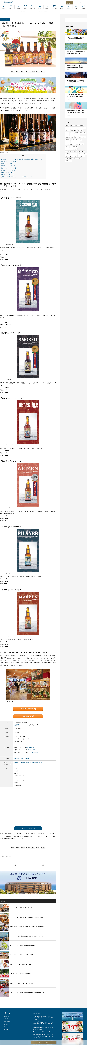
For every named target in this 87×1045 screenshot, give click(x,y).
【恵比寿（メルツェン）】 (7, 174)
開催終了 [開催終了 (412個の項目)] (82, 125)
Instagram (68, 8)
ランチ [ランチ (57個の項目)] (67, 132)
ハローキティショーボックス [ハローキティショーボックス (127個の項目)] (71, 151)
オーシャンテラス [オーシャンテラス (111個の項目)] (80, 144)
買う (7, 857)
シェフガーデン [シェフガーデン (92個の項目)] (82, 156)
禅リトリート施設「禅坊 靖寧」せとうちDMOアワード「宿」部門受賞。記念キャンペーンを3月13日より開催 (43, 1037)
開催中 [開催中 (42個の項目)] (77, 132)
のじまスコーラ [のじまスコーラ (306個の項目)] (74, 153)
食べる (4, 857)
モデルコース (32, 8)
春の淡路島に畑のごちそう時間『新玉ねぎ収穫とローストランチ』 (43, 1029)
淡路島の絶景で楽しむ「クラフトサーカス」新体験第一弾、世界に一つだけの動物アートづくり (43, 1024)
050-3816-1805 (31, 750)
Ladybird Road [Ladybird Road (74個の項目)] (74, 130)
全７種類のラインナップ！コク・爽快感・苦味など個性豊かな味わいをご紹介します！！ (23, 159)
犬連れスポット (25, 8)
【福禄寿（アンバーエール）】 (8, 168)
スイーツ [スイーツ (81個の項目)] (67, 130)
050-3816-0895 (30, 747)
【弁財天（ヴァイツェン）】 (8, 170)
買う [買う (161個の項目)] (84, 137)
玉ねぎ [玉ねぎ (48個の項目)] (72, 132)
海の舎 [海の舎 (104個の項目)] (80, 153)
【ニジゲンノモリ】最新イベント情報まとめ (43, 1032)
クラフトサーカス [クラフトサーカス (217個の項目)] (69, 158)
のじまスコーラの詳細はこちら (28, 828)
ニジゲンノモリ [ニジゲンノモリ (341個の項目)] (78, 158)
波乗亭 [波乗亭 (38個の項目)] (67, 153)
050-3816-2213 (34, 752)
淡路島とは (3, 8)
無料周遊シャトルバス (20, 725)
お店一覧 (10, 8)
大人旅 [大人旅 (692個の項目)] (72, 125)
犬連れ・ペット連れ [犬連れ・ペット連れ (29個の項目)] (69, 137)
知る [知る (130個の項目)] (80, 137)
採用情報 (83, 8)
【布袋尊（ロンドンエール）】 (8, 161)
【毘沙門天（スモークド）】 (8, 165)
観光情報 (18, 8)
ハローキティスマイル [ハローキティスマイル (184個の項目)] (70, 144)
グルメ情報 (40, 8)
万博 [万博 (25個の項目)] (76, 137)
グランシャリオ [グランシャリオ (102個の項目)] (82, 151)
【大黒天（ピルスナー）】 (7, 172)
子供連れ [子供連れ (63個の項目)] (80, 130)
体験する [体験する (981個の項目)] (67, 139)
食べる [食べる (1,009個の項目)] (67, 125)
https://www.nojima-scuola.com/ (22, 758)
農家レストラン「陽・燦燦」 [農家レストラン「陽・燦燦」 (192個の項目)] (71, 156)
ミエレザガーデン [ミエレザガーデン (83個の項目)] (74, 146)
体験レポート (47, 8)
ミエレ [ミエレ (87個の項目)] (67, 146)
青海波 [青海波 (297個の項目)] (85, 153)
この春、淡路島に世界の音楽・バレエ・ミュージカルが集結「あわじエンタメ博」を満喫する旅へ (43, 1019)
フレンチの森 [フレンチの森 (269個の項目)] (78, 139)
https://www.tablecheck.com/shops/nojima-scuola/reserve (28, 762)
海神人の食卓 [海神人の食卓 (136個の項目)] (68, 160)
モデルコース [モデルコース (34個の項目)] (82, 132)
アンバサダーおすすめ (76, 8)
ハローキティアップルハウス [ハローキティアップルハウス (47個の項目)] (71, 149)
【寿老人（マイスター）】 (7, 163)
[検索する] (80, 2)
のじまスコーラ (11, 857)
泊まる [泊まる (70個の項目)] (73, 139)
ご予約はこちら (43, 1042)
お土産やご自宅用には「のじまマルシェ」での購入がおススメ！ (17, 177)
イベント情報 (54, 8)
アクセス (61, 8)
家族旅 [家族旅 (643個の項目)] (77, 125)
